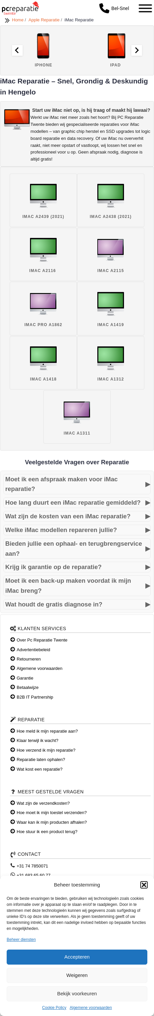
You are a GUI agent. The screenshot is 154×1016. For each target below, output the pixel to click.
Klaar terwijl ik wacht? (37, 740)
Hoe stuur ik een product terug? (47, 831)
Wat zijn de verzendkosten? (43, 803)
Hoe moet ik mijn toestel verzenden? (52, 812)
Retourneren (29, 659)
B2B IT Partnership (35, 697)
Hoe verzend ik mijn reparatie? (46, 750)
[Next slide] (136, 50)
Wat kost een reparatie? (40, 769)
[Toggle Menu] (145, 8)
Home (18, 19)
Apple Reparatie (45, 19)
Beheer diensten (21, 939)
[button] (144, 884)
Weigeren (77, 975)
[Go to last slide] (17, 50)
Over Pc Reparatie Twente (42, 640)
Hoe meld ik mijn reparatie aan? (47, 731)
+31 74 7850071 (32, 865)
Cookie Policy (54, 1007)
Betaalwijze (28, 687)
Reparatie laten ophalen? (41, 759)
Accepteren (77, 957)
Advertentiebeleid (33, 649)
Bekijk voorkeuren (77, 993)
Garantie (25, 678)
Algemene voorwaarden (91, 1007)
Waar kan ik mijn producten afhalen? (52, 822)
